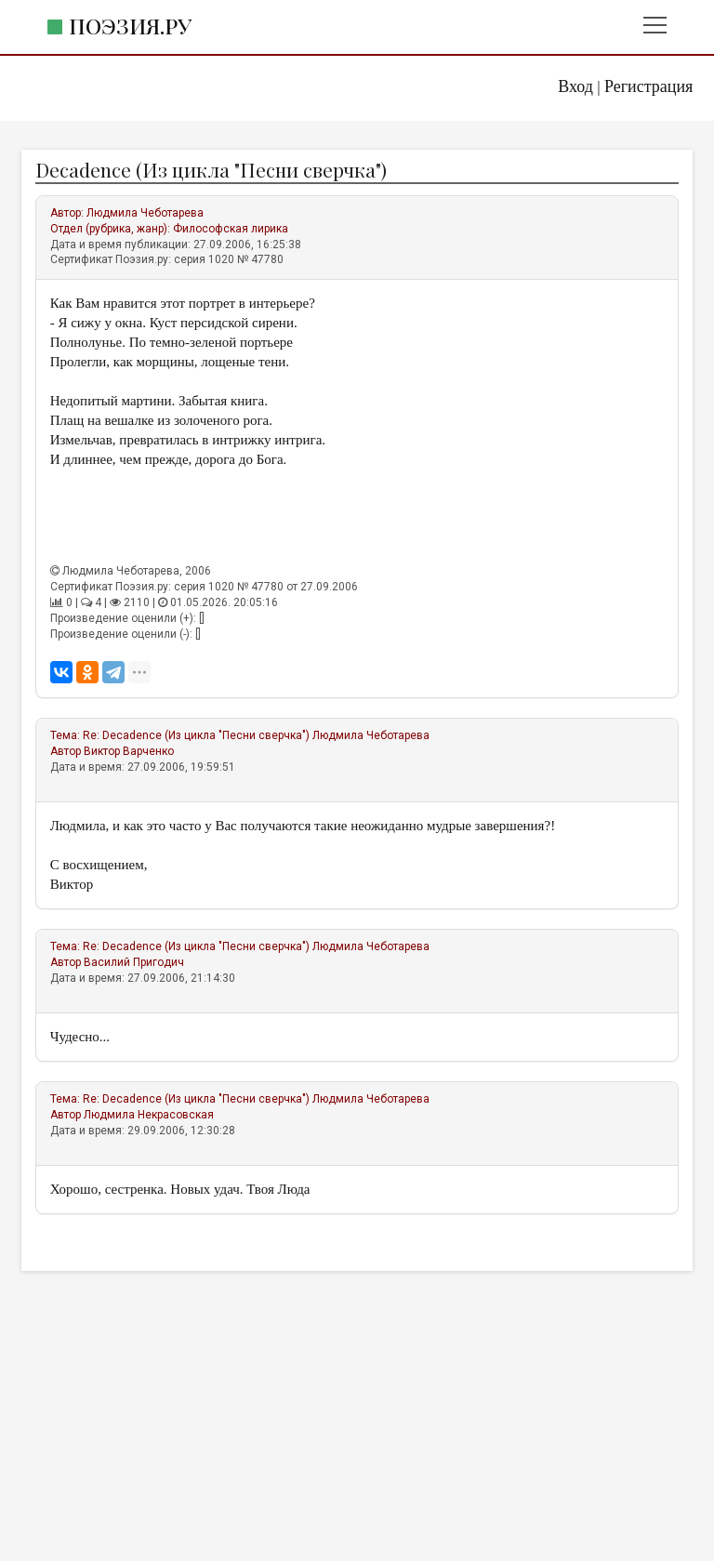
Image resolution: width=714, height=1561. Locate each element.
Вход (575, 86)
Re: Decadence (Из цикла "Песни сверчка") (196, 735)
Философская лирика (230, 228)
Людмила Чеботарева (145, 212)
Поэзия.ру (130, 25)
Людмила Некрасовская (149, 1114)
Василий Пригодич (134, 962)
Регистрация (648, 86)
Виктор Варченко (129, 751)
